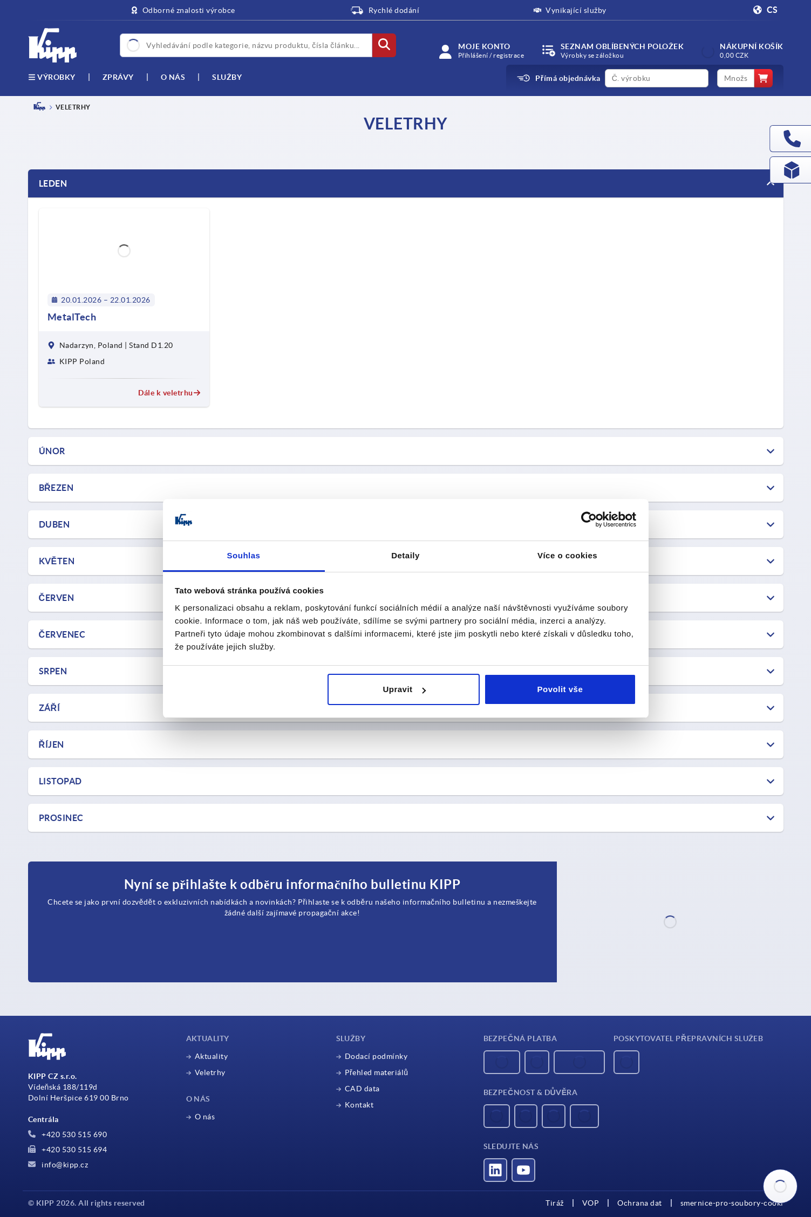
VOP (590, 1203)
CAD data (362, 1088)
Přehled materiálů (376, 1072)
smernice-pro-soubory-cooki (731, 1203)
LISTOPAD (60, 781)
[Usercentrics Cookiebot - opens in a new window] (589, 520)
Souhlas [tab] (244, 555)
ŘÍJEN (51, 744)
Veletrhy (210, 1072)
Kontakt (359, 1104)
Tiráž (555, 1203)
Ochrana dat (639, 1203)
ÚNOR (52, 451)
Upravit (404, 689)
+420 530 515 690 (67, 1134)
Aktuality (211, 1056)
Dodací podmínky (376, 1056)
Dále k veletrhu (169, 392)
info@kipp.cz (58, 1164)
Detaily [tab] (405, 555)
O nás (173, 77)
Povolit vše (560, 689)
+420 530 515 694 (67, 1149)
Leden (53, 183)
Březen (56, 488)
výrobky (52, 77)
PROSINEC (61, 818)
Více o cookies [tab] (567, 555)
